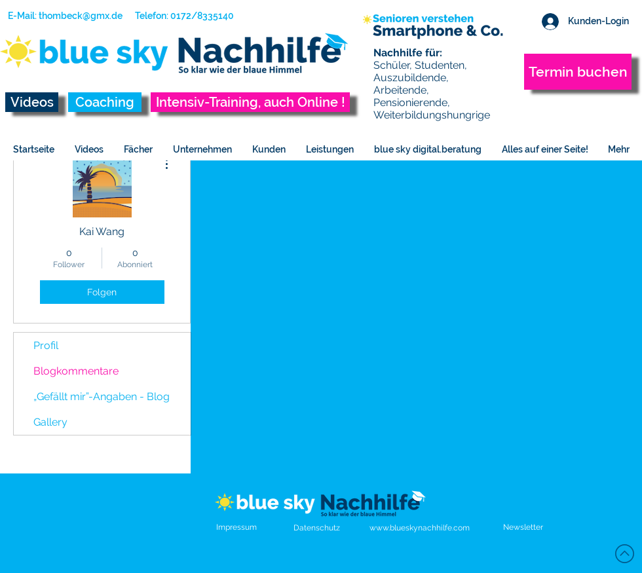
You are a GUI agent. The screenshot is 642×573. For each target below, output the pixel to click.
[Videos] (31, 102)
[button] (522, 527)
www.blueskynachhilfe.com (419, 527)
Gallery (50, 422)
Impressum (236, 527)
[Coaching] (105, 102)
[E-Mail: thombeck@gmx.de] (65, 16)
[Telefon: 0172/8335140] (179, 16)
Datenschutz (316, 527)
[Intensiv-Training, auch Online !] (250, 102)
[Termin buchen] (578, 72)
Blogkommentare (76, 371)
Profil (45, 345)
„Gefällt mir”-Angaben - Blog (101, 396)
